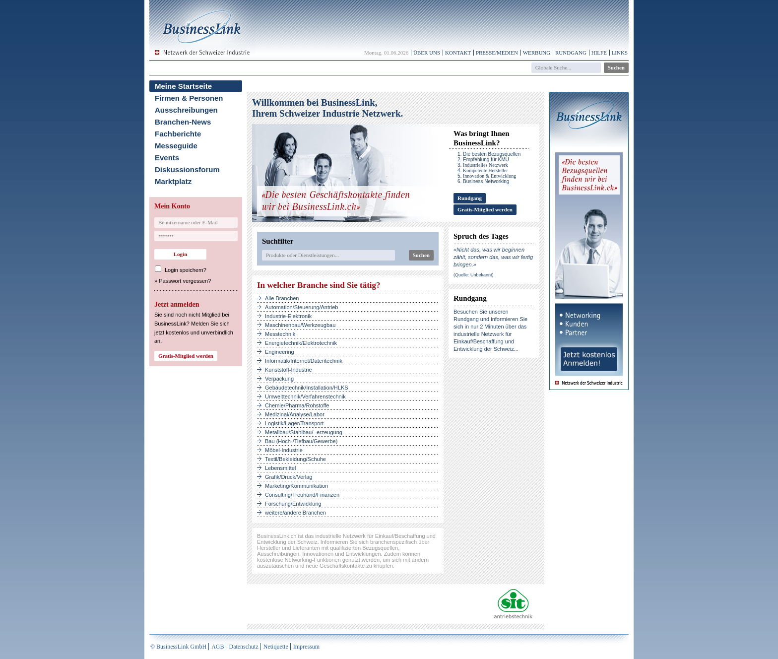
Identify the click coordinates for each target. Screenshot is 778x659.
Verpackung (279, 379)
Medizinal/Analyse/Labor (294, 414)
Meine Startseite (183, 86)
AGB (217, 646)
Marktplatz (173, 181)
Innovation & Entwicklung (489, 176)
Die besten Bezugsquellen (491, 154)
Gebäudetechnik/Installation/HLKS (306, 388)
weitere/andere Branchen (295, 513)
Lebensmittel (280, 468)
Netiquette (275, 646)
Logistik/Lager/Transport (294, 423)
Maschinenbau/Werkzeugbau (300, 325)
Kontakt (458, 53)
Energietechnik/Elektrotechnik (301, 343)
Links (620, 53)
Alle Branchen (282, 298)
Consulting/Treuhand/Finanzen (302, 495)
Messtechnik (280, 334)
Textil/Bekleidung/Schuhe (295, 459)
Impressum (306, 646)
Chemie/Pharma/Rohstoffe (297, 405)
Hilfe (599, 53)
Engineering (279, 352)
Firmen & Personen (189, 98)
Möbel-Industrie (284, 450)
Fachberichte (178, 134)
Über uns (426, 53)
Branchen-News (183, 122)
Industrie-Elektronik (288, 316)
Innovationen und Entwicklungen (341, 554)
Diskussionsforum (187, 169)
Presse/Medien (497, 53)
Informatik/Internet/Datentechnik (303, 361)
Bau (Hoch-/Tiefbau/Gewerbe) (301, 441)
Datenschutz (243, 646)
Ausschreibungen (186, 110)
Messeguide (176, 145)
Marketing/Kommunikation (296, 486)
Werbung (537, 53)
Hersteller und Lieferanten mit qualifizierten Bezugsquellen (327, 548)
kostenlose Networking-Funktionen (299, 560)
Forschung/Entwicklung (293, 504)
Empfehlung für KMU (486, 159)
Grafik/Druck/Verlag (288, 477)
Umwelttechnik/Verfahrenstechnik (305, 396)
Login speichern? (185, 270)
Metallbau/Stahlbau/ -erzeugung (303, 432)
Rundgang (570, 53)
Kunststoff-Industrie (288, 370)
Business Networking (486, 181)
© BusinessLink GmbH (178, 646)
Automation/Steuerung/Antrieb (301, 307)
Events (167, 157)
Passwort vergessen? (185, 281)
